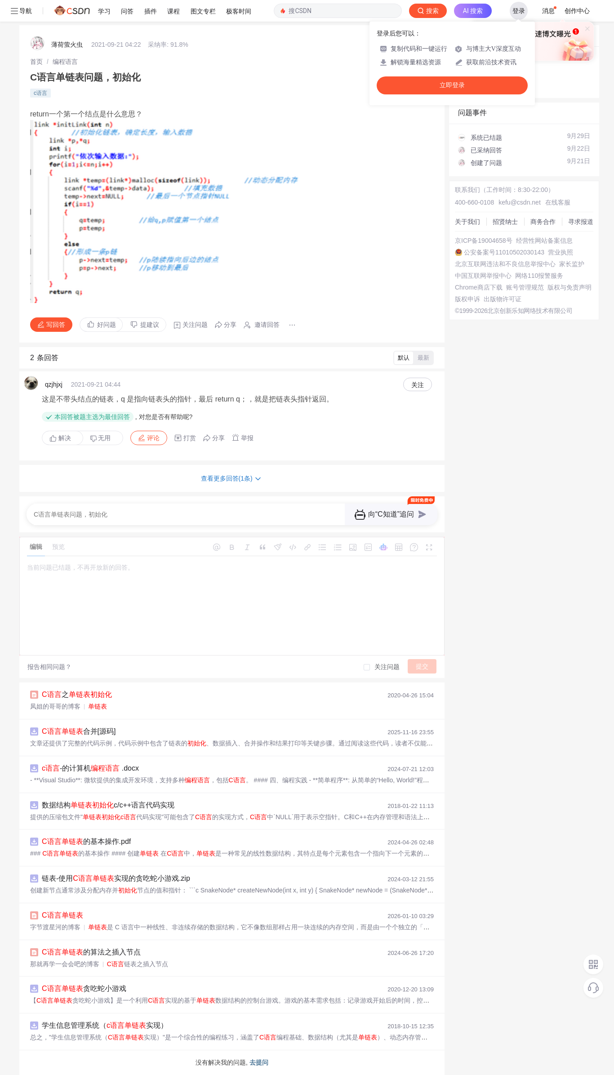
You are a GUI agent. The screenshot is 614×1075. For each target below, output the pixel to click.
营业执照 (560, 252)
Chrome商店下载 (479, 287)
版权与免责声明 (569, 287)
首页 (36, 61)
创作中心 (577, 10)
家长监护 (571, 264)
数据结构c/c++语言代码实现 (108, 805)
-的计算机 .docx (90, 768)
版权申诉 (467, 299)
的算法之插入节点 (91, 952)
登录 (518, 10)
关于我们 (467, 221)
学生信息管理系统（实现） (105, 1025)
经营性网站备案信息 (544, 240)
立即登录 (452, 85)
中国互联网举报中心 (483, 275)
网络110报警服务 (539, 275)
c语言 (40, 93)
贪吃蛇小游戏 (84, 988)
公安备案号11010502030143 (504, 252)
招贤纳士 (505, 221)
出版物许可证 (502, 299)
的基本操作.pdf (86, 841)
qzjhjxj (53, 384)
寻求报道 (580, 221)
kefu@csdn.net (519, 202)
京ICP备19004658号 (483, 240)
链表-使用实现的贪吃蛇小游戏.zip (116, 878)
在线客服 (557, 202)
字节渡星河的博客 (55, 927)
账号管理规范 (525, 287)
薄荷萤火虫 (67, 44)
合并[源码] (79, 731)
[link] (36, 61)
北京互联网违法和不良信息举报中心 (505, 264)
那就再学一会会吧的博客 (64, 964)
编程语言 (65, 61)
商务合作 (543, 221)
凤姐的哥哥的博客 (55, 706)
